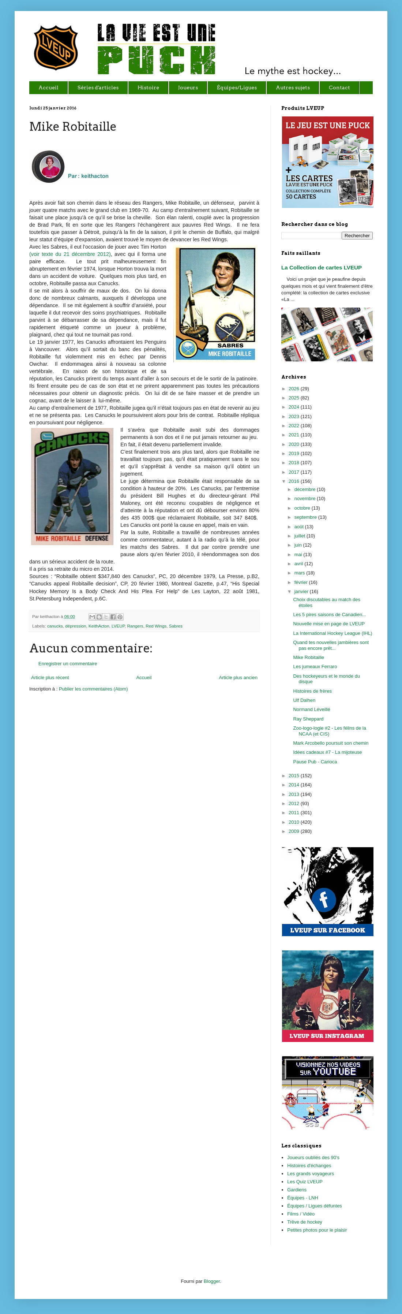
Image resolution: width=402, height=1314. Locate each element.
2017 (295, 472)
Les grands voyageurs (310, 1173)
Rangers (135, 626)
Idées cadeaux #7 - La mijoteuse (327, 752)
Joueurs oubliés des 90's (313, 1157)
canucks (55, 626)
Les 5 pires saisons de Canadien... (329, 614)
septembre (306, 517)
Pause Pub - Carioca (315, 761)
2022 (295, 425)
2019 (295, 453)
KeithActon (99, 626)
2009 (295, 831)
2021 (295, 435)
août (299, 526)
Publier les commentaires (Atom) (93, 689)
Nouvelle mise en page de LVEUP (329, 623)
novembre (305, 498)
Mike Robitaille (308, 657)
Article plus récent (50, 677)
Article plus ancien (238, 677)
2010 (295, 822)
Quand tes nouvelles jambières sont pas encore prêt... (331, 645)
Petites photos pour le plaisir (317, 1230)
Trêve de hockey (304, 1222)
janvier (302, 591)
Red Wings (156, 626)
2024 (295, 407)
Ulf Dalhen (304, 700)
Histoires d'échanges (309, 1165)
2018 (295, 462)
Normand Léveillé (311, 709)
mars (300, 573)
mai (299, 554)
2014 (295, 785)
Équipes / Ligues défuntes (314, 1206)
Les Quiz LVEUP (305, 1181)
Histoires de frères (312, 691)
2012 (295, 803)
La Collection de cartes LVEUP (321, 267)
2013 (295, 794)
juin (298, 545)
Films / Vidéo (301, 1214)
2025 (295, 398)
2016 (295, 481)
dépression (75, 626)
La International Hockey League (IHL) (332, 633)
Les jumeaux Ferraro (315, 666)
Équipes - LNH (302, 1198)
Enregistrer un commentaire (67, 663)
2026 (295, 388)
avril (299, 563)
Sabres (176, 626)
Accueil (143, 677)
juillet (300, 536)
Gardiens (297, 1189)
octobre (303, 508)
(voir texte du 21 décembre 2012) (70, 254)
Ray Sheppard (308, 719)
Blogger (212, 1281)
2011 (295, 812)
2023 (295, 416)
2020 (295, 444)
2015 (295, 775)
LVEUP (118, 626)
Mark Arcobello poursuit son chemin (330, 743)
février (301, 582)
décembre (305, 489)
